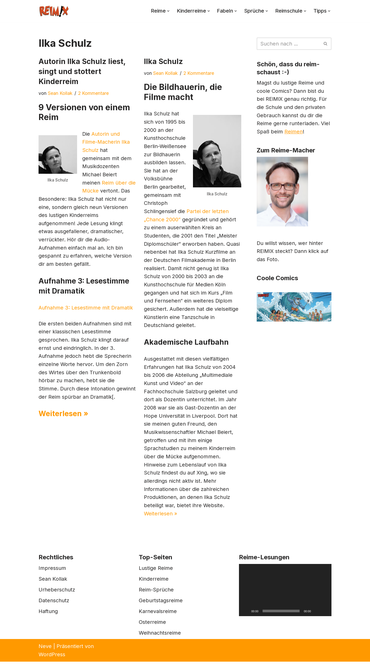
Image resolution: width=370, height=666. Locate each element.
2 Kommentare (93, 93)
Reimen (294, 133)
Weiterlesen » (63, 424)
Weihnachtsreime (160, 637)
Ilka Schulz (163, 61)
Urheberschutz (57, 594)
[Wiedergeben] (245, 615)
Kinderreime (154, 583)
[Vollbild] (324, 615)
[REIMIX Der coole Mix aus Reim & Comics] (54, 11)
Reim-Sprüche (156, 594)
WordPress (52, 659)
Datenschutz (54, 605)
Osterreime (152, 626)
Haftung (48, 616)
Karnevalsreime (158, 616)
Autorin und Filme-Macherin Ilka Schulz (106, 142)
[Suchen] (288, 44)
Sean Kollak (60, 93)
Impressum (52, 572)
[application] (285, 594)
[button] (165, 11)
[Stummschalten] (316, 615)
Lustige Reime (156, 572)
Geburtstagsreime (161, 605)
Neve (45, 650)
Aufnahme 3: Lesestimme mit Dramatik (86, 309)
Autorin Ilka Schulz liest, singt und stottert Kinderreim (82, 71)
